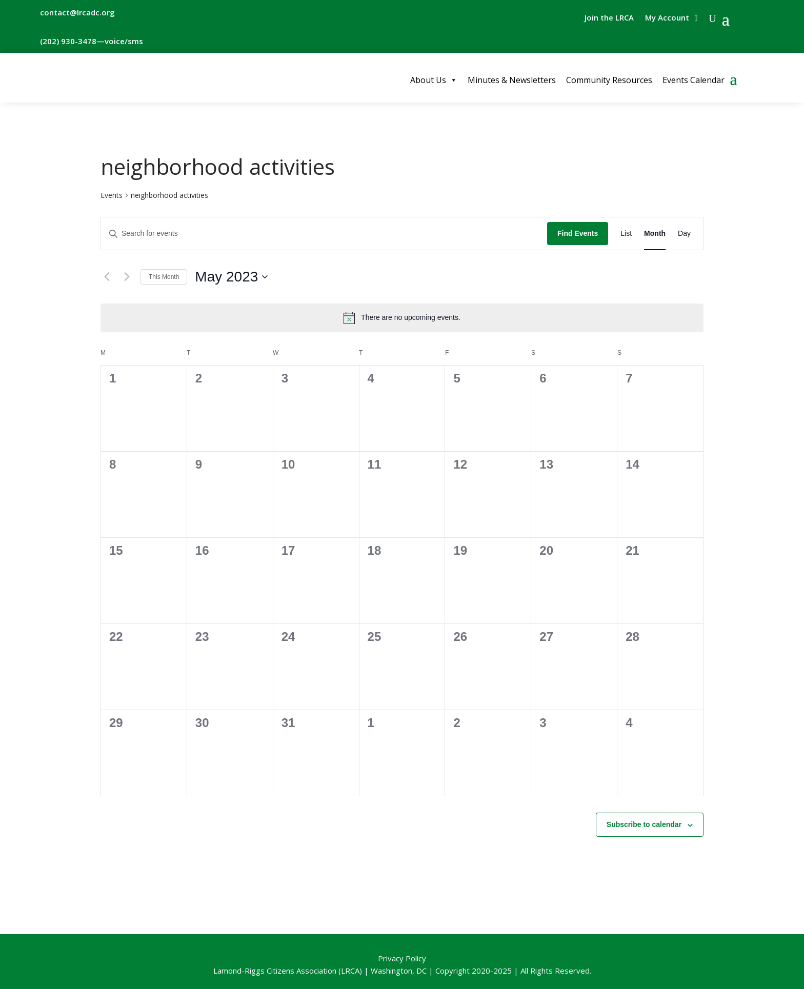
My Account (667, 18)
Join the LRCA (609, 18)
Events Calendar (693, 80)
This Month (164, 276)
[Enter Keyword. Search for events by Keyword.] (324, 233)
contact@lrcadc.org (77, 12)
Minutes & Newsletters (512, 80)
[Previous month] (106, 277)
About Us (433, 80)
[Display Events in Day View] (684, 233)
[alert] (402, 318)
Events (111, 195)
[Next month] (126, 277)
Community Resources (609, 80)
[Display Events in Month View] (655, 233)
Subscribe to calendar (644, 824)
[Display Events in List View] (626, 233)
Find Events (577, 233)
